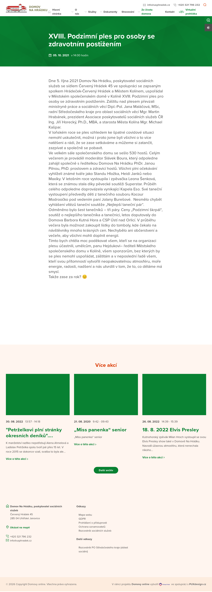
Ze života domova (147, 11)
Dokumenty (110, 11)
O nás (77, 11)
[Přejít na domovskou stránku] (26, 8)
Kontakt (169, 11)
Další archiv (106, 470)
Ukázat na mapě (20, 528)
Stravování (128, 11)
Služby (92, 11)
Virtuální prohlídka (191, 11)
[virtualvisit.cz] (164, 585)
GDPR (82, 519)
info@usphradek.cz (158, 4)
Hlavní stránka (56, 11)
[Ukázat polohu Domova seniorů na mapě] (53, 528)
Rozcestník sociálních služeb (95, 531)
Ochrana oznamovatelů (92, 527)
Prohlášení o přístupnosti (93, 523)
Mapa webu (85, 515)
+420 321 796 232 (189, 4)
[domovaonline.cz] (140, 585)
